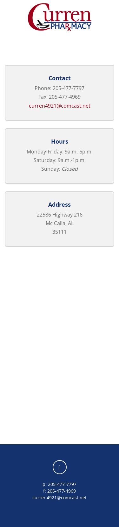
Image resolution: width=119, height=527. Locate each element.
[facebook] (60, 467)
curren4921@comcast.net (59, 105)
